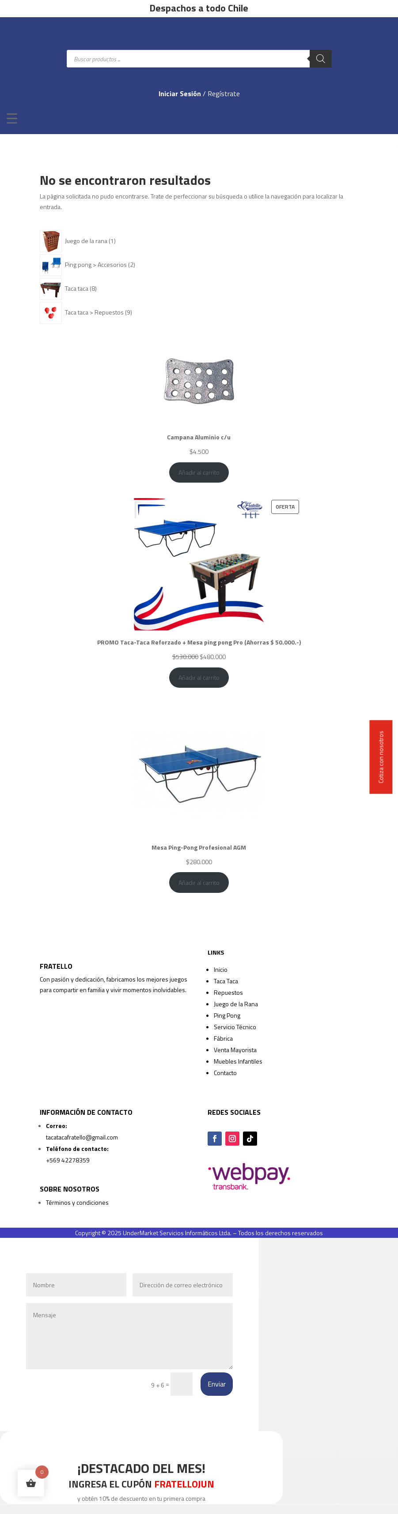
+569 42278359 (68, 1160)
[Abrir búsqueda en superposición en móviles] (199, 58)
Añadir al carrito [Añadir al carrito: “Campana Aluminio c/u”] (199, 472)
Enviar (217, 1384)
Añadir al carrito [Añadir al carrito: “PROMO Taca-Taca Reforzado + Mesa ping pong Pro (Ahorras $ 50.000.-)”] (199, 677)
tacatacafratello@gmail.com (82, 1137)
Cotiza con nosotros (381, 757)
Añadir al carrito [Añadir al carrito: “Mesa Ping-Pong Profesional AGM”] (199, 882)
